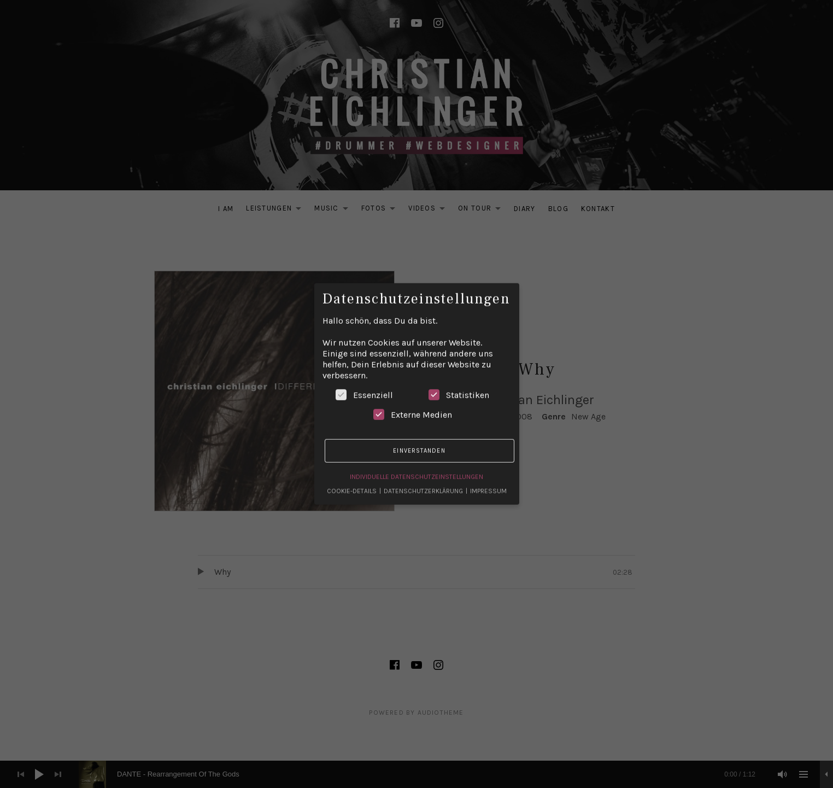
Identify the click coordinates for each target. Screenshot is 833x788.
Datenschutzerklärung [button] (424, 484)
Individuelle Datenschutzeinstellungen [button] (416, 470)
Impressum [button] (488, 484)
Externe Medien (412, 408)
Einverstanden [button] (419, 444)
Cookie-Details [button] (352, 484)
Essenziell (364, 388)
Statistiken (459, 388)
